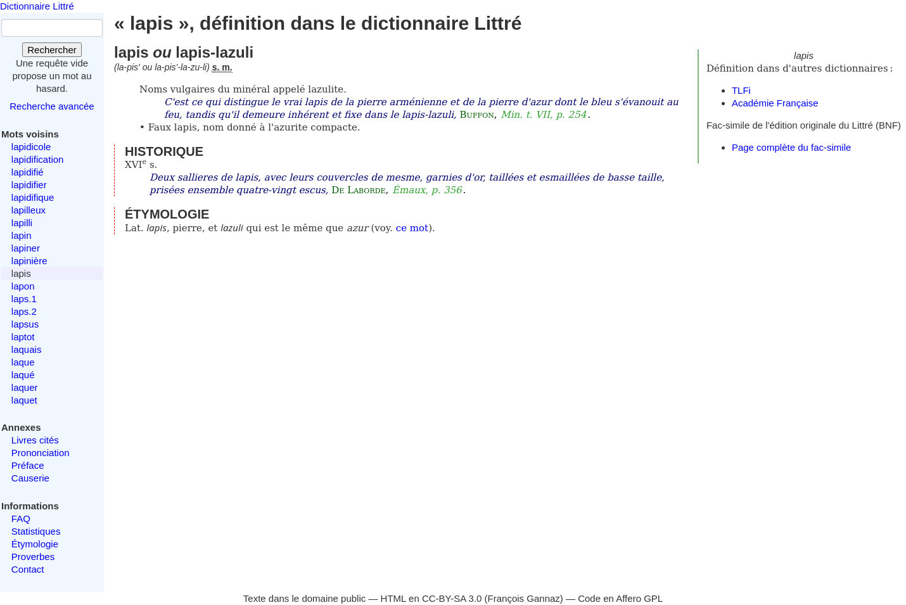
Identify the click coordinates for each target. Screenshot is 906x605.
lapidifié (27, 172)
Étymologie (34, 543)
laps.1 (24, 298)
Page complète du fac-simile (791, 147)
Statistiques (36, 531)
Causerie (30, 478)
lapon (23, 286)
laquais (26, 349)
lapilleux (28, 210)
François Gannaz (524, 598)
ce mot (412, 228)
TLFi (741, 90)
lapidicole (31, 146)
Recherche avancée (52, 106)
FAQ (20, 518)
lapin (21, 235)
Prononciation (40, 452)
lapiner (25, 248)
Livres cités (35, 440)
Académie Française (775, 103)
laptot (23, 336)
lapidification (37, 159)
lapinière (29, 260)
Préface (27, 465)
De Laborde (358, 190)
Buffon (477, 114)
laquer (24, 387)
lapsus (25, 324)
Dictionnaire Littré (37, 6)
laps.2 (24, 311)
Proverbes (32, 556)
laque (23, 362)
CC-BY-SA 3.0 (452, 598)
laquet (24, 400)
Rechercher (52, 49)
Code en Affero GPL (620, 598)
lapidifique (32, 197)
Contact (27, 569)
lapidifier (29, 184)
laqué (23, 374)
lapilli (21, 222)
